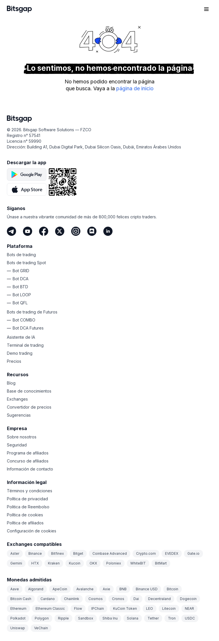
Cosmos (95, 599)
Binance (35, 553)
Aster (14, 553)
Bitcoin (172, 589)
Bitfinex (57, 553)
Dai (136, 599)
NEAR (189, 608)
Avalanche (85, 589)
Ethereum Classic (50, 608)
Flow (78, 608)
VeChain (41, 628)
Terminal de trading (25, 345)
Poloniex (113, 563)
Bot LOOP (22, 294)
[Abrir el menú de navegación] (206, 9)
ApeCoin (60, 589)
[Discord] (91, 231)
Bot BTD (20, 286)
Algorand (35, 589)
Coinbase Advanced (109, 553)
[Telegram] (11, 231)
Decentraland (159, 599)
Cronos (118, 599)
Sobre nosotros (21, 436)
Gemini (16, 563)
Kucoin (74, 563)
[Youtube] (27, 231)
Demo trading (19, 353)
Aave (14, 589)
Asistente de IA (21, 337)
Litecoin (169, 608)
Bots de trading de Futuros (32, 311)
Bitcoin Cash (20, 599)
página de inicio (135, 88)
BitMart (161, 563)
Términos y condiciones (29, 490)
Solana (132, 618)
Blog (11, 383)
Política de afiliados (25, 522)
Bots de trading (21, 254)
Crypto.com (146, 553)
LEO (149, 608)
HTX (35, 563)
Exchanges (17, 399)
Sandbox (85, 618)
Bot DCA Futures (28, 328)
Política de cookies (25, 514)
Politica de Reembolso (28, 506)
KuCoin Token (125, 608)
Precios (14, 361)
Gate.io (193, 553)
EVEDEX (171, 553)
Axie (106, 589)
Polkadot (18, 618)
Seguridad (17, 444)
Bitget (78, 553)
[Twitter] (59, 231)
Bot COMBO (24, 319)
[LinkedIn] (108, 231)
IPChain (97, 608)
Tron (172, 618)
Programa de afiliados (28, 452)
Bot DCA (20, 278)
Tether (153, 618)
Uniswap (17, 628)
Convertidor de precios (29, 407)
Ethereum (18, 608)
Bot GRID (21, 270)
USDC (190, 618)
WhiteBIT (138, 563)
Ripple (63, 618)
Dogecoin (188, 599)
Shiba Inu (110, 618)
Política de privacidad (27, 498)
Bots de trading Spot (26, 262)
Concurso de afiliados (28, 460)
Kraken (54, 563)
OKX (93, 563)
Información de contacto (30, 468)
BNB (123, 589)
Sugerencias (19, 415)
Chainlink (71, 599)
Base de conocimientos (29, 391)
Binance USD (147, 589)
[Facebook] (43, 231)
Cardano (47, 599)
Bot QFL (20, 302)
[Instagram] (75, 231)
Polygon (42, 618)
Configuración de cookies (31, 530)
